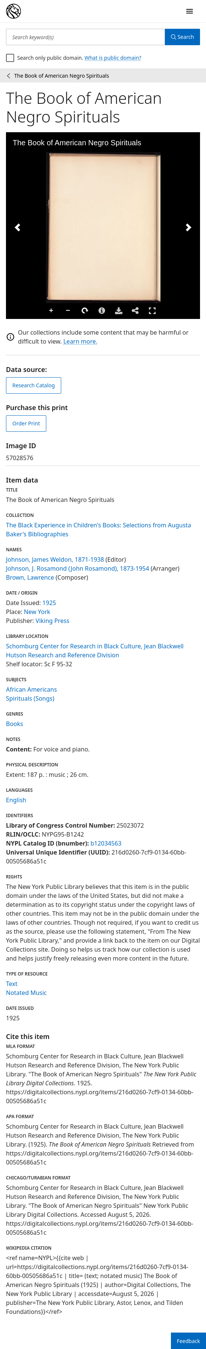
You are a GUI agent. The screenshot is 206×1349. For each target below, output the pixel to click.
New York (37, 612)
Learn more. (80, 341)
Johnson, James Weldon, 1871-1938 (55, 559)
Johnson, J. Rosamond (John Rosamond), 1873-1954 (77, 568)
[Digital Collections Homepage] (13, 11)
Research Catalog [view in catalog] (33, 385)
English (16, 800)
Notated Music (26, 993)
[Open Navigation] (189, 11)
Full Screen (152, 310)
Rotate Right (85, 310)
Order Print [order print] (26, 423)
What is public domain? (113, 57)
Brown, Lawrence (30, 577)
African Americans (31, 689)
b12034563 (105, 843)
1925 (49, 603)
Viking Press (52, 621)
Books (14, 724)
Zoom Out (68, 310)
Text (12, 984)
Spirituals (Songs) (30, 698)
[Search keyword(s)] (85, 37)
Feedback (188, 1341)
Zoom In (51, 310)
